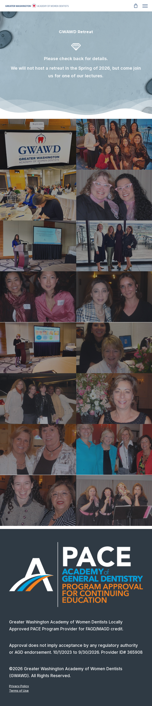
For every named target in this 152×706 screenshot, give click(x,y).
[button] (145, 5)
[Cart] (135, 6)
